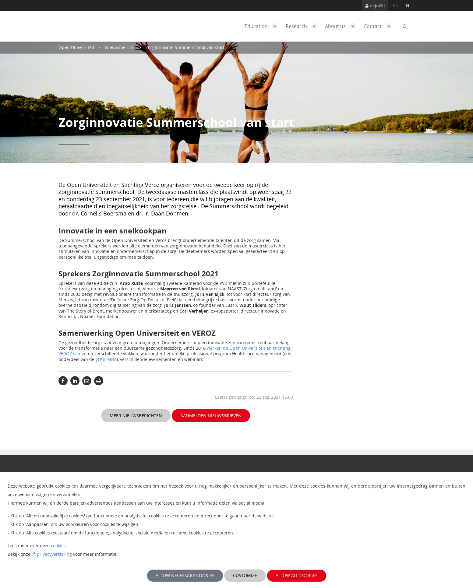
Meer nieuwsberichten (136, 415)
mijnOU (375, 6)
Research (303, 26)
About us (342, 26)
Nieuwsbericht (120, 47)
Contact (379, 26)
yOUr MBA (106, 359)
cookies (58, 545)
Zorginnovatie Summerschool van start (185, 47)
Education (263, 26)
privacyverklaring (54, 554)
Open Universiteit (76, 47)
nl (408, 5)
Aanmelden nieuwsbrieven (211, 415)
